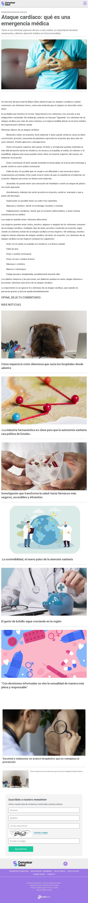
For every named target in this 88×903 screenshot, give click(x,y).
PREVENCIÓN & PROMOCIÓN (18, 871)
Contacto (51, 874)
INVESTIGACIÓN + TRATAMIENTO (41, 871)
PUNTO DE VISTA (73, 871)
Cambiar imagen (41, 832)
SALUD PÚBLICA (59, 871)
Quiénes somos (39, 874)
